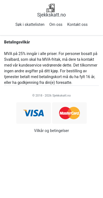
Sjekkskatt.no (51, 15)
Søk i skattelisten (29, 24)
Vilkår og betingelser (51, 130)
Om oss (56, 24)
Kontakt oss (77, 24)
